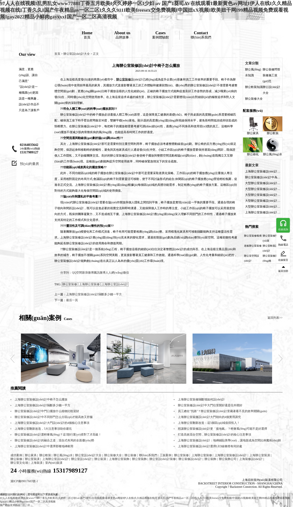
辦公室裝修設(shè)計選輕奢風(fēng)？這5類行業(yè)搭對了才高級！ (58, 434)
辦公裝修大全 (254, 98)
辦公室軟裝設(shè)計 (270, 248)
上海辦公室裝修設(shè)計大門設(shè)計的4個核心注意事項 (52, 422)
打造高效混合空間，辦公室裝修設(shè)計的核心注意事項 (214, 434)
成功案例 (16, 455)
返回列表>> (275, 317)
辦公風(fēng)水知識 (253, 72)
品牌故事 (122, 35)
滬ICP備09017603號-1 (24, 481)
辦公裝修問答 (271, 69)
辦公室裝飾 (139, 459)
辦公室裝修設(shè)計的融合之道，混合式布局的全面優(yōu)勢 (54, 440)
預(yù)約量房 (29, 164)
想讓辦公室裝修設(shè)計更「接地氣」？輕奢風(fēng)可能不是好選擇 (222, 428)
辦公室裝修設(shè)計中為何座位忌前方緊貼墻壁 (262, 177)
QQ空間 (77, 272)
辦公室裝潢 (32, 459)
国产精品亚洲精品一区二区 (15, 505)
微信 (126, 272)
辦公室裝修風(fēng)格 (270, 258)
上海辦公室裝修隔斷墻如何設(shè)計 (201, 399)
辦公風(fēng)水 (273, 146)
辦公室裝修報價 (253, 235)
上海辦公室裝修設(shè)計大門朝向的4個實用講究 (209, 417)
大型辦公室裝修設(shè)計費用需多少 (262, 200)
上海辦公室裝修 (89, 284)
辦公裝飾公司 (227, 459)
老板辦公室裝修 (253, 245)
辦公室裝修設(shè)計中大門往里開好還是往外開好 (210, 405)
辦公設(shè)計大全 (271, 89)
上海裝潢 (36, 462)
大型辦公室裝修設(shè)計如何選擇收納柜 (262, 189)
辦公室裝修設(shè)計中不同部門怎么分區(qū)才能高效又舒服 (54, 417)
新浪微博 (88, 272)
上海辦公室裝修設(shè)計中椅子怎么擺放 (262, 171)
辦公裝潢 (100, 459)
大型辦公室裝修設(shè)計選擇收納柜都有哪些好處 (262, 183)
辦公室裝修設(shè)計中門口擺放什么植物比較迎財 (47, 411)
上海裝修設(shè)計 (251, 459)
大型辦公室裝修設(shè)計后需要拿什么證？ (262, 194)
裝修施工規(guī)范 (270, 78)
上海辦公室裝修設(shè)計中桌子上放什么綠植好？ (262, 212)
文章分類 (251, 63)
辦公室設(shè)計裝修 (162, 459)
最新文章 (251, 165)
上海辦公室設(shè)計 (115, 284)
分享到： (66, 272)
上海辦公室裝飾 (119, 459)
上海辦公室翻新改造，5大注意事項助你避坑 (43, 428)
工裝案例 (165, 455)
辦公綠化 (253, 146)
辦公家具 (253, 125)
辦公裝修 (130, 455)
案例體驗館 (160, 35)
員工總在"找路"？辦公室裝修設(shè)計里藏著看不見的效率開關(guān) (222, 411)
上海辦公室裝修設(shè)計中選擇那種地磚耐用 (44, 446)
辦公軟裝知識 (254, 87)
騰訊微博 (99, 272)
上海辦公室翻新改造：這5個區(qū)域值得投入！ (209, 422)
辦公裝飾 (210, 459)
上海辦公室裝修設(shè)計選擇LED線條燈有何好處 (210, 446)
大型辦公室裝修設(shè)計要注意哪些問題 (262, 206)
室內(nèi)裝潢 (53, 462)
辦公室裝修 (69, 284)
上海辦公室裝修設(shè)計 (231, 455)
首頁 (87, 35)
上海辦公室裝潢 (259, 455)
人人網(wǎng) (114, 272)
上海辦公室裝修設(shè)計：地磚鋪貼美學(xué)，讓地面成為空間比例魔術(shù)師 (229, 440)
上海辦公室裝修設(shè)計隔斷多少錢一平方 (94, 294)
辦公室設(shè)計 (81, 459)
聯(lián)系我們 (201, 35)
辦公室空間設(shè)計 (251, 258)
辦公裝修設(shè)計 (190, 459)
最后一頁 (72, 300)
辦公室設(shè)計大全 (76, 53)
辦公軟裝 (273, 125)
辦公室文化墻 (19, 462)
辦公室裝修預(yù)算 (270, 238)
